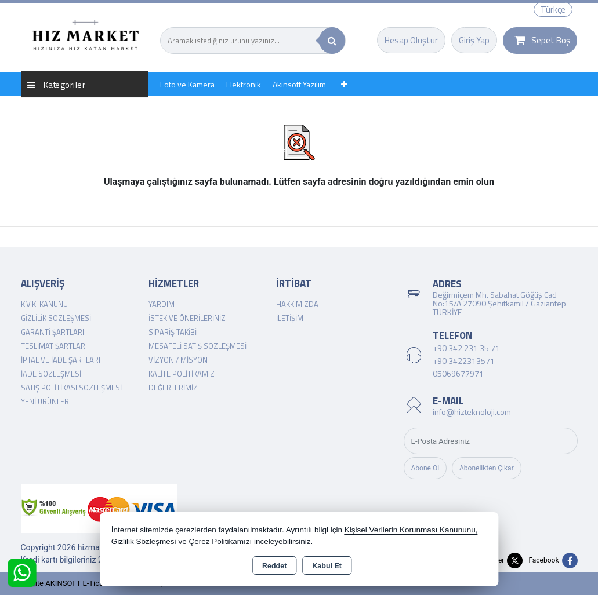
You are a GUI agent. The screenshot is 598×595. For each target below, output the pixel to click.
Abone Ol (425, 468)
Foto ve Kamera (187, 84)
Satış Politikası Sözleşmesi (71, 387)
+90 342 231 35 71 (466, 348)
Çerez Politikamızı (220, 541)
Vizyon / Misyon (178, 360)
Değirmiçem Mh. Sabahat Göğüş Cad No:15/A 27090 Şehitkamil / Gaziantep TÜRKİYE (499, 303)
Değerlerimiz (173, 387)
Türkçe (553, 9)
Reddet (274, 566)
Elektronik (243, 84)
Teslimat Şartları (54, 346)
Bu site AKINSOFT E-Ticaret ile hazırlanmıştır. (96, 583)
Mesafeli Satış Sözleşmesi (197, 346)
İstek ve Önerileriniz (187, 318)
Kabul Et (327, 566)
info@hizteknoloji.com (472, 412)
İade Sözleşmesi (51, 373)
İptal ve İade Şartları (60, 360)
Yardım (161, 304)
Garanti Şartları (52, 332)
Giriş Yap (474, 40)
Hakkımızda (297, 304)
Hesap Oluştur (411, 40)
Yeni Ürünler (45, 401)
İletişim (289, 318)
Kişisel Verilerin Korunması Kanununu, (411, 529)
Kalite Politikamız (181, 373)
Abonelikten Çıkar (486, 468)
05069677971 (458, 373)
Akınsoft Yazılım (299, 84)
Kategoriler (56, 84)
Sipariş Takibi (172, 332)
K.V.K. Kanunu (44, 304)
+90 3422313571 (464, 361)
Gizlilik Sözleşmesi (56, 318)
